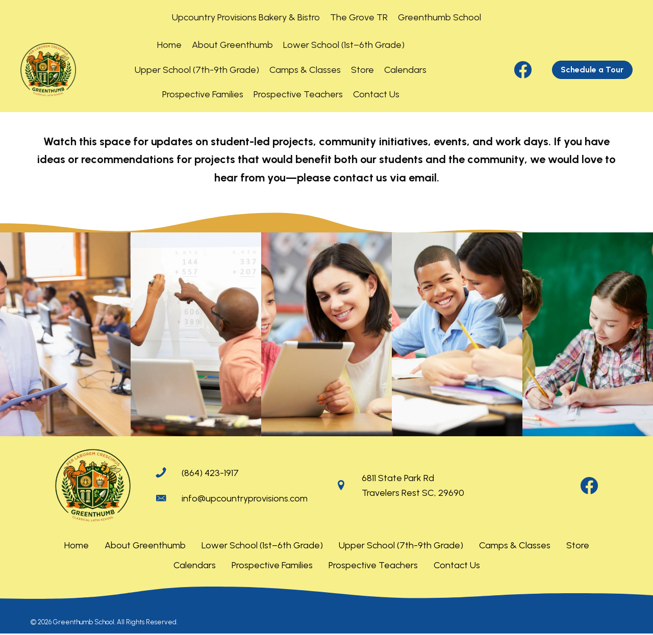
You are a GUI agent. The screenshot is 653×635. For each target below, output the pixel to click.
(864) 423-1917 (210, 473)
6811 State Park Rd (398, 478)
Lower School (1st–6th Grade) (262, 545)
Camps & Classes (514, 545)
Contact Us (457, 565)
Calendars (194, 565)
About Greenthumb (145, 545)
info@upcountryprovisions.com (245, 498)
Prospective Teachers (373, 565)
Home (76, 545)
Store (577, 545)
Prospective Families (272, 565)
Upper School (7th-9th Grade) (401, 545)
